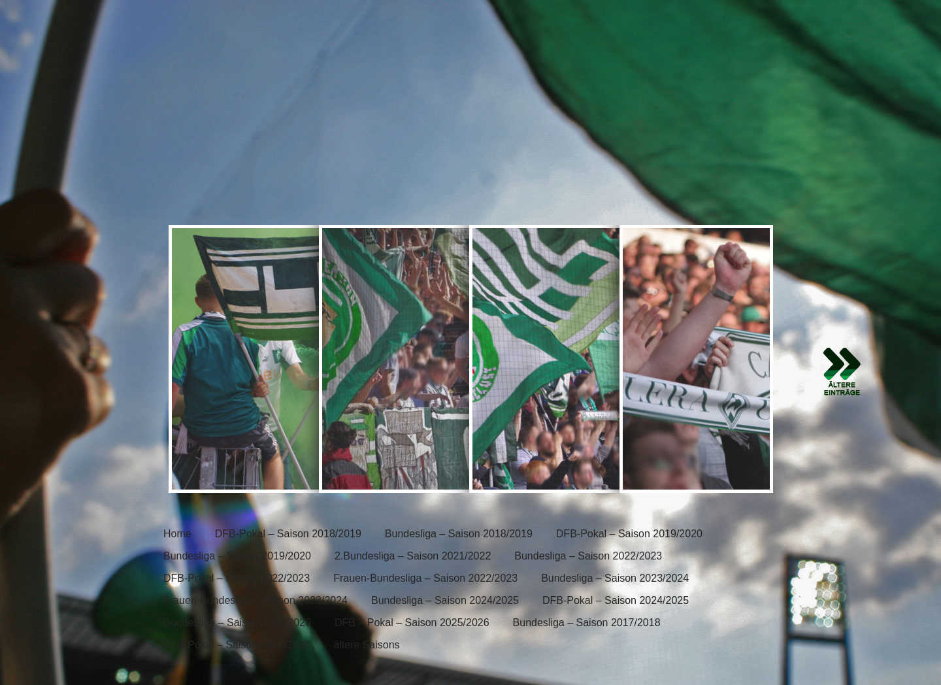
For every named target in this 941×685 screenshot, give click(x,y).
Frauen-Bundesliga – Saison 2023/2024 (255, 600)
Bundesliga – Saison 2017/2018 (587, 622)
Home (177, 533)
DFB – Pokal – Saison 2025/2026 (412, 622)
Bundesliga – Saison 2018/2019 (459, 533)
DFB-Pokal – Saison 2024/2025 (615, 600)
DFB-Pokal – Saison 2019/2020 (629, 533)
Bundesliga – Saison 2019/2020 (237, 555)
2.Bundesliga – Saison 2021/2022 (413, 555)
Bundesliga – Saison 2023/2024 (615, 578)
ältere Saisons (366, 644)
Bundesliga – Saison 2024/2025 (445, 600)
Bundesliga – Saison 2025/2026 (237, 622)
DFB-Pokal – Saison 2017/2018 (236, 644)
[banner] (470, 109)
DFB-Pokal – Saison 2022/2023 (236, 578)
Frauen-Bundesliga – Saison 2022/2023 (425, 578)
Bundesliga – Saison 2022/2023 (588, 555)
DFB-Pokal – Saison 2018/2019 (288, 533)
